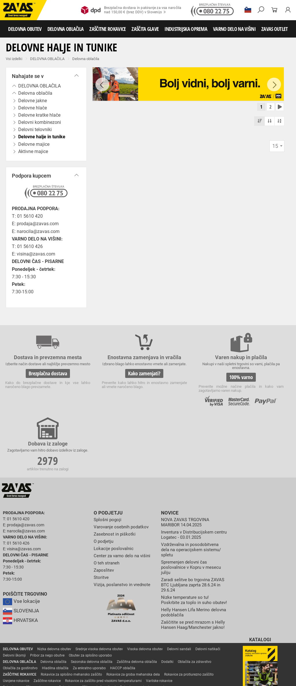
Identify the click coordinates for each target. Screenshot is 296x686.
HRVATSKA (21, 557)
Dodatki (167, 607)
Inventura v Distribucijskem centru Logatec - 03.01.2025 (189, 471)
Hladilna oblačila (55, 613)
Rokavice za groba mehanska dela (133, 619)
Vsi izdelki (14, 59)
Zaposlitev (104, 506)
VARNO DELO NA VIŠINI (234, 28)
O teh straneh (107, 499)
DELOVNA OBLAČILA (65, 28)
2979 (258, 378)
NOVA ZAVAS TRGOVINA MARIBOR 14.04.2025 (186, 459)
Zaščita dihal (82, 651)
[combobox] (276, 147)
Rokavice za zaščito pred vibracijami (87, 632)
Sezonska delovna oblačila (91, 607)
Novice (169, 450)
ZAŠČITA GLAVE (145, 28)
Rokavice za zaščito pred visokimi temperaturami (103, 626)
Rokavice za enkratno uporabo (143, 632)
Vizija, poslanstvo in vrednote (123, 520)
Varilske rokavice (159, 626)
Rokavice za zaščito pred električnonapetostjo (38, 645)
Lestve (93, 664)
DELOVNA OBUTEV (24, 28)
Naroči (260, 649)
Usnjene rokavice (16, 626)
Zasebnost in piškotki (115, 470)
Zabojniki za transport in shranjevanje (75, 657)
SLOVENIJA (21, 548)
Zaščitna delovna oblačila (137, 607)
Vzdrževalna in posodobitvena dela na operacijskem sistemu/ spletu (192, 486)
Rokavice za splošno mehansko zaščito (71, 619)
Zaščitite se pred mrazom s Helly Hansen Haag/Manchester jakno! (193, 567)
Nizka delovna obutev (54, 594)
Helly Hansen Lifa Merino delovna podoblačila (186, 552)
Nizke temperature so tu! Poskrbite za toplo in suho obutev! (187, 537)
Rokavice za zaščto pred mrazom (29, 632)
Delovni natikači (207, 594)
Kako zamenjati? (110, 382)
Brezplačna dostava (36, 382)
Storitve (101, 513)
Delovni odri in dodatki (119, 664)
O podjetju (107, 450)
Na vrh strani (276, 678)
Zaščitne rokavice (47, 626)
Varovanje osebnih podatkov (123, 463)
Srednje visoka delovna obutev (99, 594)
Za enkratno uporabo (89, 613)
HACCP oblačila (122, 613)
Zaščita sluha (107, 651)
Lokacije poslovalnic (114, 485)
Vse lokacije (22, 538)
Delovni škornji (14, 600)
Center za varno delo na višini (123, 492)
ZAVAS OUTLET (274, 28)
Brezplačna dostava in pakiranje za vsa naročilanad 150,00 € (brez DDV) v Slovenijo (131, 10)
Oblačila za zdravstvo (194, 607)
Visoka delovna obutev (145, 594)
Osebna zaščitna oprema (64, 664)
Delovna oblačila (85, 59)
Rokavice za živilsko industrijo (110, 638)
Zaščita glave (132, 651)
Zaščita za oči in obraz (50, 651)
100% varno (184, 377)
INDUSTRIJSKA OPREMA (185, 28)
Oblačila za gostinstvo (20, 613)
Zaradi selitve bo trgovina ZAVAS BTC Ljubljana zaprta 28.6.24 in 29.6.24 (190, 520)
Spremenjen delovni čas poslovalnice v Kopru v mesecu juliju (192, 503)
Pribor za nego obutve (47, 600)
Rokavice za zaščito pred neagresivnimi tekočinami (42, 638)
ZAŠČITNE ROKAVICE (107, 28)
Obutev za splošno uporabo (90, 600)
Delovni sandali (179, 594)
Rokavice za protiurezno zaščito (189, 619)
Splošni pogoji (108, 456)
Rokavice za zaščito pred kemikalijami (167, 638)
